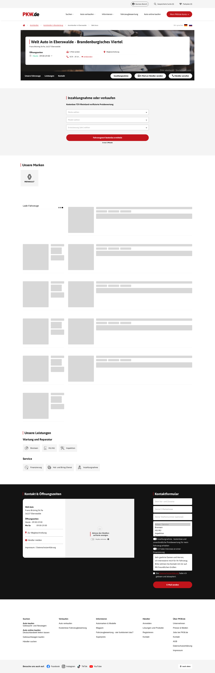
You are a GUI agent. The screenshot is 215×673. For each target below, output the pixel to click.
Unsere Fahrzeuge (33, 76)
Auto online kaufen (152, 14)
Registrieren (148, 632)
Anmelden (147, 623)
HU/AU (173, 530)
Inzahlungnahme (121, 76)
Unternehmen (179, 623)
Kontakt (61, 76)
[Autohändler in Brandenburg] (53, 25)
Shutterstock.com (183, 70)
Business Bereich (139, 4)
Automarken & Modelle (106, 623)
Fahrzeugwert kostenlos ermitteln (107, 137)
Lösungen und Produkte (153, 628)
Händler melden (33, 540)
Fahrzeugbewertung (129, 14)
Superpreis (101, 637)
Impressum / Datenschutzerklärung (40, 547)
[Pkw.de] (24, 25)
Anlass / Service (173, 524)
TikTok (84, 666)
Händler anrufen (180, 76)
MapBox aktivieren (101, 539)
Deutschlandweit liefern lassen (36, 631)
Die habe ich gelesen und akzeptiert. (171, 575)
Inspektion (173, 533)
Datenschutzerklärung (169, 573)
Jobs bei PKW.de (180, 632)
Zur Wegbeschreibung (36, 532)
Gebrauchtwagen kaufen (33, 637)
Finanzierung (173, 536)
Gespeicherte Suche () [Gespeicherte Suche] (164, 4)
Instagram (70, 666)
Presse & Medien (180, 628)
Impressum (178, 650)
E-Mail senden (75, 52)
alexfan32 (169, 70)
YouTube (98, 666)
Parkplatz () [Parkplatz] (185, 4)
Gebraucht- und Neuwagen (36, 624)
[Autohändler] (34, 25)
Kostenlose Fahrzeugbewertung (73, 628)
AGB (175, 641)
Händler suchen (30, 641)
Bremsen (173, 527)
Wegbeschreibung (112, 52)
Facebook (55, 666)
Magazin (99, 628)
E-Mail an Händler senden (150, 76)
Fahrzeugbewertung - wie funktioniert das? (114, 632)
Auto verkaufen (65, 623)
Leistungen (49, 76)
